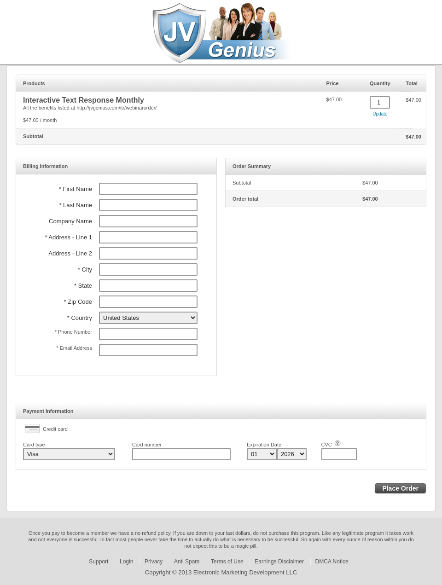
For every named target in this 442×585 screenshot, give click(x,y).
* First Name (75, 188)
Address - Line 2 (70, 253)
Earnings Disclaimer (279, 561)
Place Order (400, 488)
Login (126, 561)
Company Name (70, 221)
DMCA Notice (332, 561)
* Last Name (75, 205)
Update (379, 113)
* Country (79, 317)
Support (98, 561)
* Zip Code (78, 301)
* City (85, 269)
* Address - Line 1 (68, 237)
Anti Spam (186, 561)
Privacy (154, 561)
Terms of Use (227, 561)
